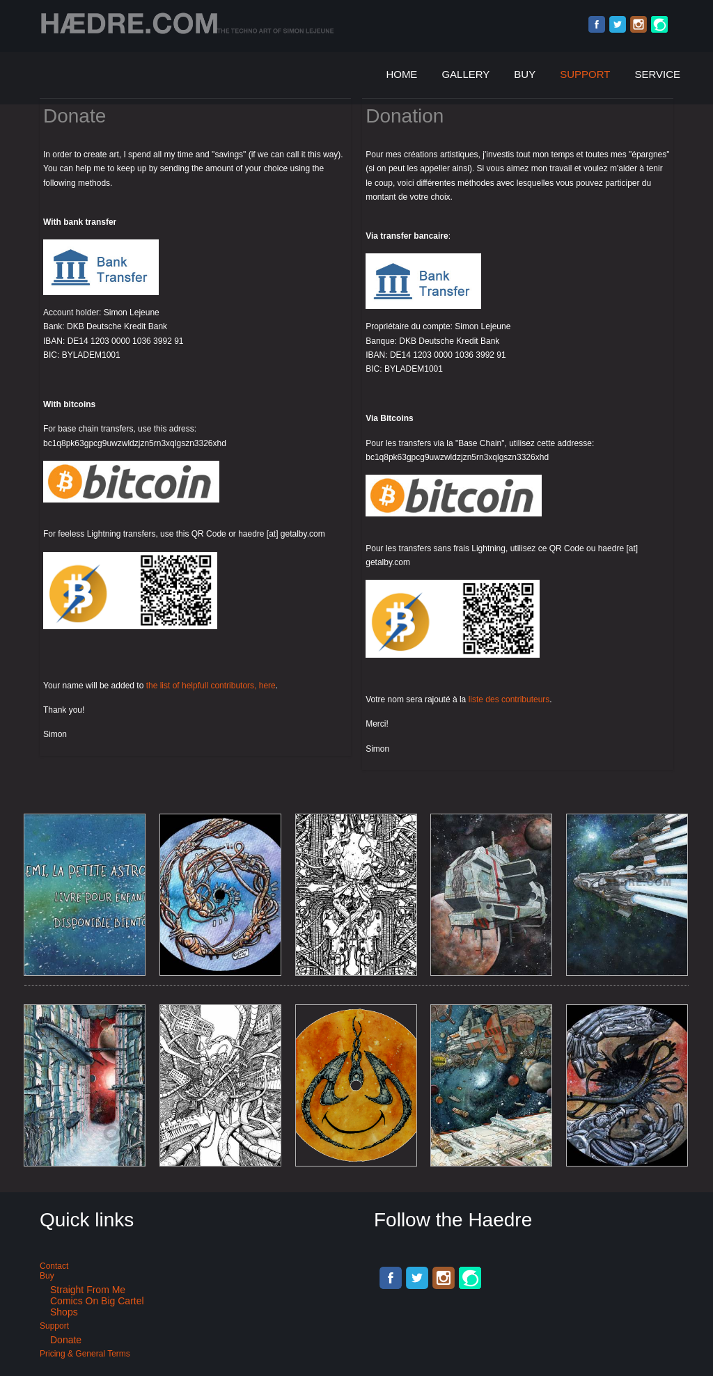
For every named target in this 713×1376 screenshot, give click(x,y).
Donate (65, 1339)
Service (657, 74)
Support (585, 74)
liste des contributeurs (509, 699)
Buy (524, 74)
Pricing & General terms (85, 1354)
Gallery (465, 74)
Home (401, 74)
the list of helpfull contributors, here (211, 685)
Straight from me (87, 1289)
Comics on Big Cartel (97, 1300)
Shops (64, 1312)
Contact (54, 1266)
